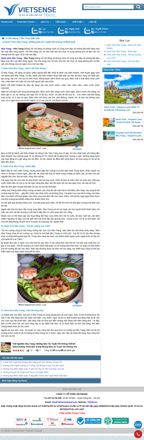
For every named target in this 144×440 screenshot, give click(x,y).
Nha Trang (17, 58)
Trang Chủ (37, 9)
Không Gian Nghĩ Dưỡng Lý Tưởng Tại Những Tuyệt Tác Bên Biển (33, 365)
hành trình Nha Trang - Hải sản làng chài (123, 63)
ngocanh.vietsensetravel (66, 32)
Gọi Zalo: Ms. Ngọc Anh (61, 30)
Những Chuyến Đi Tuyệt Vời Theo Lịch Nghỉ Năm (25, 372)
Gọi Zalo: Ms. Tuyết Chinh (87, 30)
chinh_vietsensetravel (92, 32)
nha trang (42, 61)
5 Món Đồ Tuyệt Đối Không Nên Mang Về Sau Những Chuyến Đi (32, 362)
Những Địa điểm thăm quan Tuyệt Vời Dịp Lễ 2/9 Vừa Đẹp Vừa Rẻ (33, 369)
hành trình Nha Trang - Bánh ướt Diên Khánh (124, 46)
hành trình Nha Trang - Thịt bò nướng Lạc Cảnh (124, 56)
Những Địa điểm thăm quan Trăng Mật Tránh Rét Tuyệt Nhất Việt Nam (35, 375)
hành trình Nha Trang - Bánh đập (122, 51)
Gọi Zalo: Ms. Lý (35, 30)
